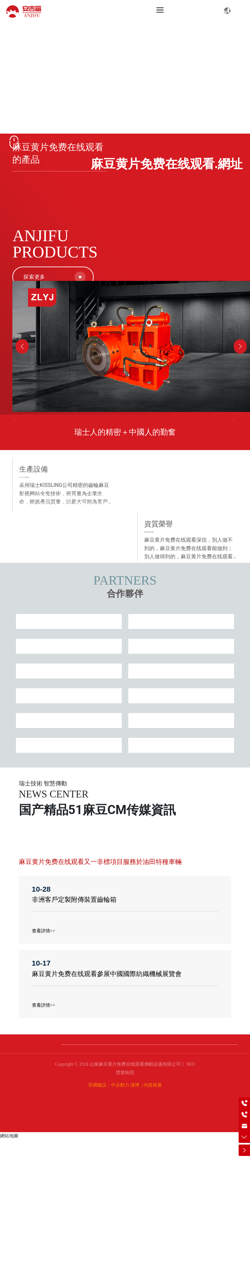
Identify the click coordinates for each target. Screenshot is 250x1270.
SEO (190, 1194)
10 (145, 544)
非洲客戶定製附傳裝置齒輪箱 (74, 1029)
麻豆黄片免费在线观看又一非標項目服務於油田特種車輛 (100, 992)
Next (231, 487)
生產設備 (187, 633)
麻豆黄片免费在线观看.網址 (167, 164)
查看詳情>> (43, 1060)
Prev (18, 487)
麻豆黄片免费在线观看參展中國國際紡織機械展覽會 (107, 1103)
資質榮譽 (62, 688)
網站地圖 (9, 1265)
